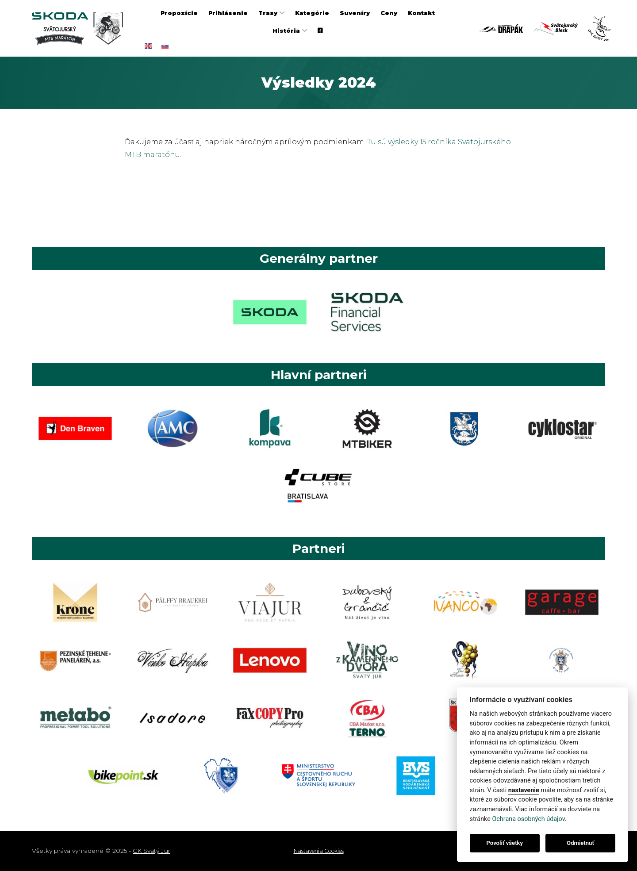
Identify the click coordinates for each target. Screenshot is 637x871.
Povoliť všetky (505, 843)
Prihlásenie (228, 12)
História (286, 30)
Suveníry (355, 12)
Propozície (179, 12)
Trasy (267, 12)
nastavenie (523, 790)
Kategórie (312, 12)
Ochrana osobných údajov (528, 819)
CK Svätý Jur (151, 851)
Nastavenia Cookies (319, 851)
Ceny (388, 12)
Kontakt (421, 12)
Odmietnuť (580, 843)
